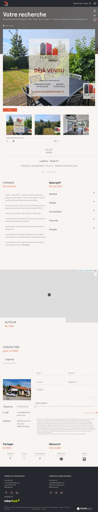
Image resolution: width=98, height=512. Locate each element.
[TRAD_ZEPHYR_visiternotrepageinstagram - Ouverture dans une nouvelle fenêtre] (12, 493)
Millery (40, 19)
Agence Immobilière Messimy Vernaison (15, 19)
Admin (61, 507)
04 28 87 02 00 (8, 480)
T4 (51, 19)
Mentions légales (53, 507)
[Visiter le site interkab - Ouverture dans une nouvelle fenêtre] (12, 500)
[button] (13, 141)
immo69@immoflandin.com (56, 483)
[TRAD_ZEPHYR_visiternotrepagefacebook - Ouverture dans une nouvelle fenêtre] (6, 493)
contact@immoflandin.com (11, 483)
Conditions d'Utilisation (71, 434)
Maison (47, 19)
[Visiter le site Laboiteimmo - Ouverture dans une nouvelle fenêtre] (84, 508)
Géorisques (26, 245)
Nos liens (66, 507)
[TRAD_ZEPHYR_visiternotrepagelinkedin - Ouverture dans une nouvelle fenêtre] (17, 493)
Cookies (43, 509)
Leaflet (80, 270)
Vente (30, 19)
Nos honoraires (36, 507)
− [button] (95, 275)
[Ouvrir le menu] (95, 3)
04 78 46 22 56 (22, 406)
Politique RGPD (36, 509)
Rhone (35, 19)
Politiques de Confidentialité (58, 434)
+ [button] (95, 272)
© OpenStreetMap (87, 270)
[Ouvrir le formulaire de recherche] (82, 3)
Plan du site (45, 507)
